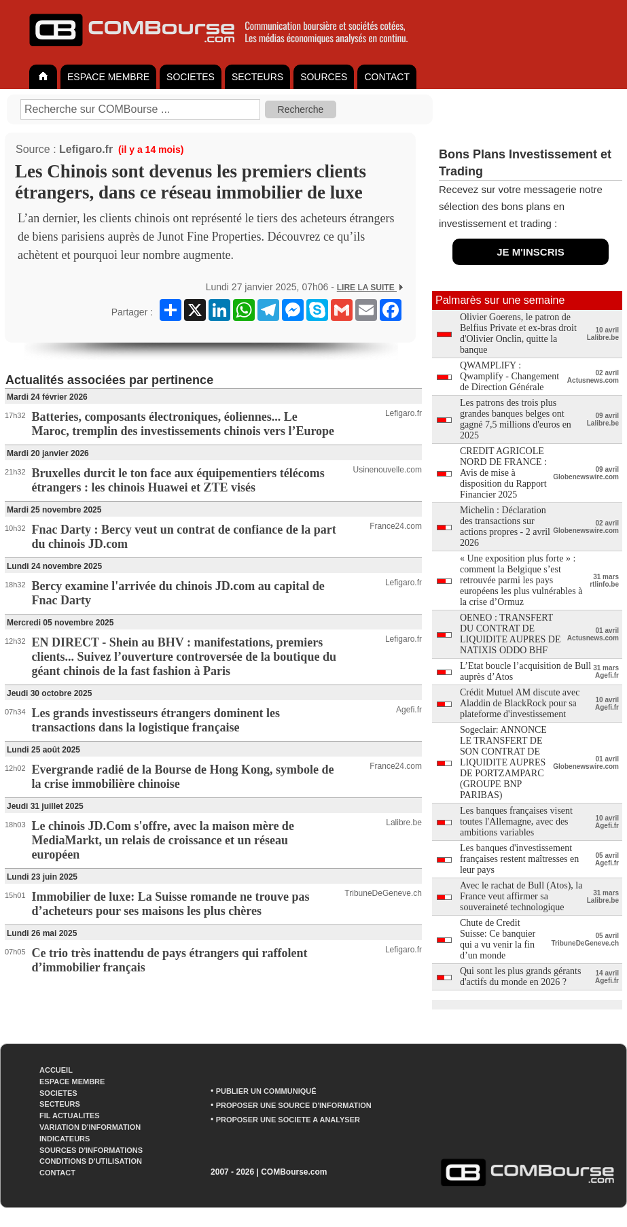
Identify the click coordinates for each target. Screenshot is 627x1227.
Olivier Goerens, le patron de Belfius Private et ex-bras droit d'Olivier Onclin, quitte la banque (518, 333)
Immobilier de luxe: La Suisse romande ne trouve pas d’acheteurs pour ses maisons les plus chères (171, 904)
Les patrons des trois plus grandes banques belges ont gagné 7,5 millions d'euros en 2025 (515, 419)
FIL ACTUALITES (69, 1115)
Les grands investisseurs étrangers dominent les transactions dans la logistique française (156, 720)
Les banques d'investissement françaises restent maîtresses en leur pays (519, 859)
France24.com (396, 526)
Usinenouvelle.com (387, 469)
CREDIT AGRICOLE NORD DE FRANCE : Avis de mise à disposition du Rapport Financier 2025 (503, 473)
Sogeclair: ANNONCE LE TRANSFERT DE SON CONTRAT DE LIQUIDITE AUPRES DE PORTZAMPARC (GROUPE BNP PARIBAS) (503, 762)
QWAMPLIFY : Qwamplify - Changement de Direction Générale (509, 376)
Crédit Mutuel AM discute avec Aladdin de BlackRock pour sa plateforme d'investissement (520, 703)
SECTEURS (257, 76)
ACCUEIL (56, 1070)
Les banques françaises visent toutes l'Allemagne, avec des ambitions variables (516, 821)
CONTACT (387, 76)
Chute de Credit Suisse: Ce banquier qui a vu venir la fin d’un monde (497, 939)
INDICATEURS (64, 1139)
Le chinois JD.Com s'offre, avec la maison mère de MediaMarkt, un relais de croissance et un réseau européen (163, 840)
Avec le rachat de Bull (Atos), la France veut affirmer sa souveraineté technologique (521, 896)
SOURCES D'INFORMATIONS (91, 1150)
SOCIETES (190, 76)
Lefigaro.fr (86, 149)
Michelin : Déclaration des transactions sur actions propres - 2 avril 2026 (505, 526)
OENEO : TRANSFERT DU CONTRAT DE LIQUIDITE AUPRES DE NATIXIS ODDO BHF (510, 633)
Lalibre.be (404, 822)
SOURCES (323, 76)
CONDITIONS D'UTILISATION (90, 1161)
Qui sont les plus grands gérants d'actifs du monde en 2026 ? (520, 976)
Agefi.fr (409, 709)
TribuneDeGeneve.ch (383, 893)
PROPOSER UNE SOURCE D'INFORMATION (294, 1105)
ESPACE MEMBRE (108, 76)
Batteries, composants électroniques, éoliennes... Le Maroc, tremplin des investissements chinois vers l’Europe (183, 424)
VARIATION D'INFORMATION (90, 1127)
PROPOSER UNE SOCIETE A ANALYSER (288, 1120)
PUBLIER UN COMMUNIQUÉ (266, 1091)
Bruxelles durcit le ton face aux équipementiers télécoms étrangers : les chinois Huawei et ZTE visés (178, 480)
